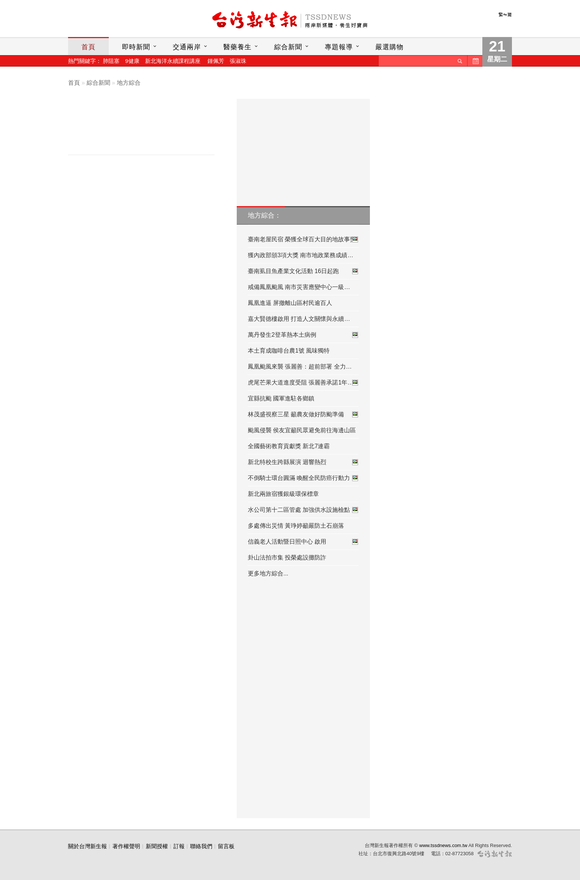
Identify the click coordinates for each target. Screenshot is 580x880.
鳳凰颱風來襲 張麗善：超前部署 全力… (300, 366)
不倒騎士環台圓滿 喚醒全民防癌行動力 (303, 478)
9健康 (132, 61)
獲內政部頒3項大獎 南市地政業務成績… (300, 255)
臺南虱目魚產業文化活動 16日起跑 (303, 271)
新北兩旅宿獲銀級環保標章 (283, 494)
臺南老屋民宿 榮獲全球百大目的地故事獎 (303, 239)
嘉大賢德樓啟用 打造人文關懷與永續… (299, 319)
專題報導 (339, 47)
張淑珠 (238, 61)
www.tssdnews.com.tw (443, 845)
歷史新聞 (475, 61)
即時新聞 (136, 47)
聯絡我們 (201, 846)
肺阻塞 (111, 61)
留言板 (226, 846)
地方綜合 (129, 83)
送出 (459, 61)
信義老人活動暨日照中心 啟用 (303, 541)
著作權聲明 (126, 846)
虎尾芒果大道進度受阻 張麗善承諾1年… (303, 382)
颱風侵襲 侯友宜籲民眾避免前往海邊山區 (302, 430)
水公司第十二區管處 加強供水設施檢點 (303, 510)
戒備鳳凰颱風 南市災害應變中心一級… (299, 287)
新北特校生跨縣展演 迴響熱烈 (303, 462)
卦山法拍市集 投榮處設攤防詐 (287, 557)
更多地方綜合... (268, 573)
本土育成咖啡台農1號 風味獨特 (289, 350)
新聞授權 (157, 846)
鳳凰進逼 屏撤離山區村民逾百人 (290, 303)
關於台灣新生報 (87, 846)
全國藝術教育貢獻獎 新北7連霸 (289, 446)
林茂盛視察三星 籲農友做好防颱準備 (303, 414)
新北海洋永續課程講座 (172, 61)
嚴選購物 (389, 47)
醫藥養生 (237, 47)
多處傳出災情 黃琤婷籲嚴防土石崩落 (296, 526)
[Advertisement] (147, 128)
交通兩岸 (187, 47)
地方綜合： (264, 215)
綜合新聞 (288, 47)
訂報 (179, 846)
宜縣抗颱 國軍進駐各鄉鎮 (281, 398)
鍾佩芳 (216, 61)
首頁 (88, 47)
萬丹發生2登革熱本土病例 (303, 335)
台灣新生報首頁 (290, 20)
